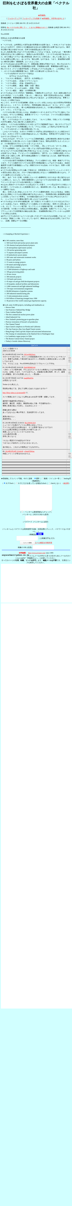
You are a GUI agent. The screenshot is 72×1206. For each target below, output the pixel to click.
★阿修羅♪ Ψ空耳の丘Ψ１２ (53, 18)
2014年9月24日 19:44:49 (14, 451)
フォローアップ (14, 18)
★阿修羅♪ (42, 15)
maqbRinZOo (28, 378)
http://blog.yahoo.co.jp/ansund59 (14, 393)
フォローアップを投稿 (30, 18)
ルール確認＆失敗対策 (43, 548)
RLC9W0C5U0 (30, 423)
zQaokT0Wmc (29, 451)
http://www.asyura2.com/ (37, 558)
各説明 (66, 483)
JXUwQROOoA (29, 354)
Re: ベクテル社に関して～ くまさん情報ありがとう (27, 27)
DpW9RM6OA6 (29, 367)
